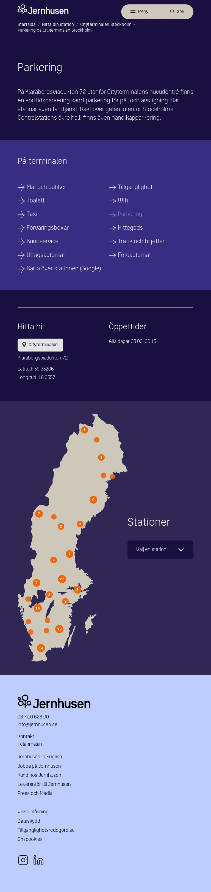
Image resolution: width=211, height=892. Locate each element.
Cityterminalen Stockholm (105, 25)
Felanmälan (30, 744)
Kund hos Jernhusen (39, 775)
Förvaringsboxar (48, 228)
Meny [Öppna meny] (143, 12)
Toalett (36, 201)
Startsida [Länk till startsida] (27, 25)
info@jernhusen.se (37, 725)
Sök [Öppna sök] (180, 12)
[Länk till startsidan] (43, 9)
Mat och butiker (46, 187)
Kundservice (43, 241)
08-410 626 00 (33, 717)
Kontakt (26, 736)
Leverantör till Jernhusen (44, 784)
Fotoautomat (134, 255)
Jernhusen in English (40, 757)
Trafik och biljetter (141, 241)
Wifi (123, 201)
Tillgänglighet (135, 187)
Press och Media (35, 793)
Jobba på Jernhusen (39, 766)
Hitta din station (58, 25)
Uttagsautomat (46, 255)
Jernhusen (105, 701)
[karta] (160, 549)
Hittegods (130, 228)
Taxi (32, 214)
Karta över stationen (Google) (64, 269)
